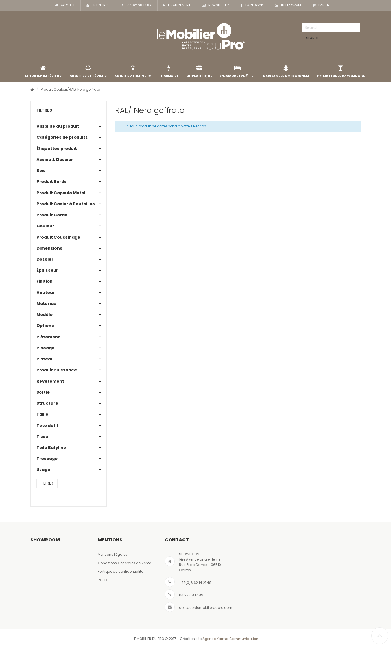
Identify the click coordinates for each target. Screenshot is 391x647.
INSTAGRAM (288, 5)
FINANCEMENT (177, 5)
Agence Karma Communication (230, 638)
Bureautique (199, 72)
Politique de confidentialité (120, 571)
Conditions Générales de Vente (124, 563)
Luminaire (169, 72)
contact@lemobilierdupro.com (205, 607)
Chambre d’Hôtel (237, 72)
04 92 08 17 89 (137, 5)
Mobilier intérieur (43, 72)
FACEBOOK (252, 5)
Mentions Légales (112, 554)
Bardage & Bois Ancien (286, 72)
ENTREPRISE (98, 5)
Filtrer (47, 483)
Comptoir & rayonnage (341, 72)
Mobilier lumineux (133, 72)
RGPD (102, 580)
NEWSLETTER (215, 5)
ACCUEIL (65, 5)
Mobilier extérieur (88, 72)
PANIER (321, 5)
